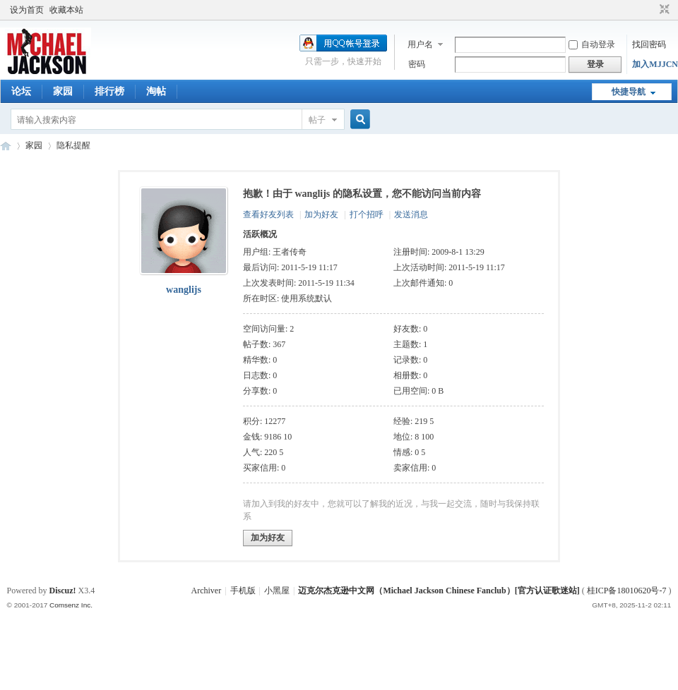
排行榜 (109, 91)
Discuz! (62, 590)
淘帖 (156, 91)
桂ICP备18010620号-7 (627, 590)
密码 (416, 64)
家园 (63, 91)
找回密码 (649, 44)
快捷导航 (629, 92)
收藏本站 (66, 10)
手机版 (243, 590)
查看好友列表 (268, 214)
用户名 (420, 44)
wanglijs (183, 289)
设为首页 (27, 10)
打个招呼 (366, 214)
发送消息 (411, 214)
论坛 (21, 91)
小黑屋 (277, 590)
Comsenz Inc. (71, 605)
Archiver (206, 590)
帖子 (317, 120)
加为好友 (321, 214)
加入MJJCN (655, 64)
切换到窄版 (663, 10)
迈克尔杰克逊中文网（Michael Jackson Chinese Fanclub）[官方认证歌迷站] (438, 590)
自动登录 (592, 44)
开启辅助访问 (651, 10)
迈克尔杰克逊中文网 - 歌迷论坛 (5, 145)
